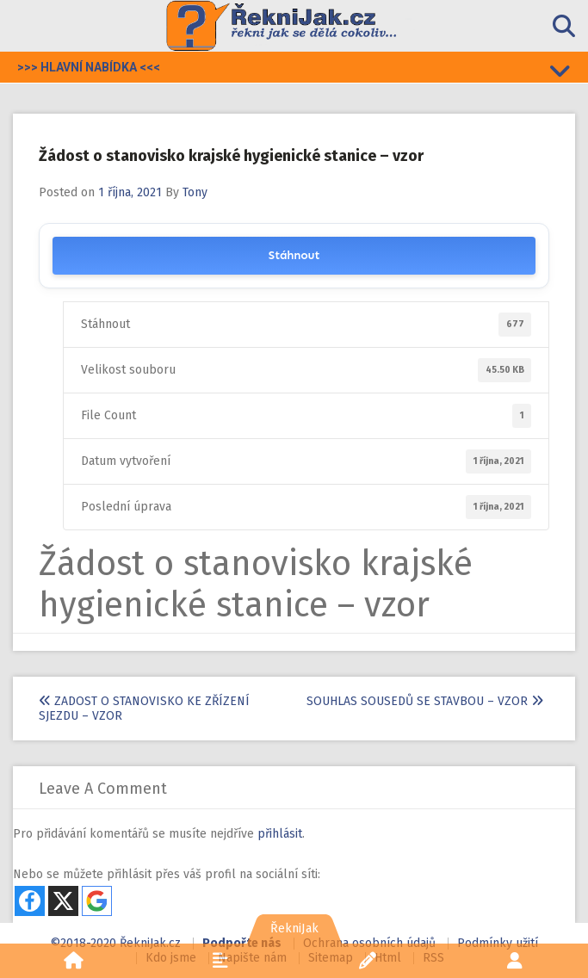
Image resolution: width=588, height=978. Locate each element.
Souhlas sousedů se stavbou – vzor (424, 701)
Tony (195, 192)
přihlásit (279, 833)
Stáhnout (294, 255)
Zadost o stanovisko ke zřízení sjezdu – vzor (144, 708)
